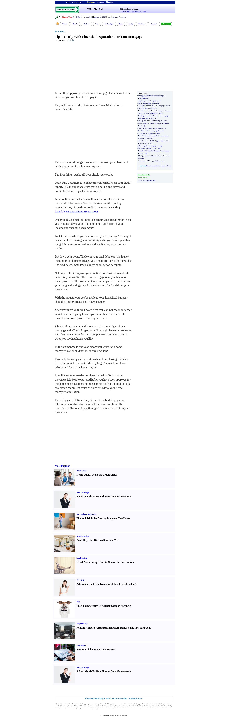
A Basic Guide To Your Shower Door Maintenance (104, 496)
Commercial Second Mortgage (149, 123)
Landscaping (82, 558)
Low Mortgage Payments (117, 17)
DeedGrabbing (143, 98)
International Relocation (87, 514)
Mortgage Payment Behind (147, 156)
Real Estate (81, 645)
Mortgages (81, 580)
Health (75, 24)
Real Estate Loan (144, 111)
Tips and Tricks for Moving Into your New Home (103, 518)
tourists (122, 708)
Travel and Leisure (74, 704)
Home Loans (82, 470)
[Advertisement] (81, 67)
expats (116, 708)
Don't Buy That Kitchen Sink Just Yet (97, 540)
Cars (97, 24)
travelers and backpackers (105, 708)
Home (121, 24)
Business (141, 24)
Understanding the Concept (160, 111)
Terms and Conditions (121, 715)
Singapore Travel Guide (129, 706)
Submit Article (135, 698)
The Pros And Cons (140, 627)
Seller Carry (142, 113)
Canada (143, 708)
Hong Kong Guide (79, 708)
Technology (109, 24)
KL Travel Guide (166, 706)
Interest (154, 24)
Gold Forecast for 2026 (97, 17)
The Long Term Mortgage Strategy (150, 146)
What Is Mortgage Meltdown (148, 103)
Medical (86, 24)
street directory (119, 704)
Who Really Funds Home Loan (149, 148)
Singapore (91, 2)
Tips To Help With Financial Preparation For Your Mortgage (98, 37)
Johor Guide (69, 708)
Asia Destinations (102, 706)
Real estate (150, 704)
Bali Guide (140, 706)
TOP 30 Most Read (95, 9)
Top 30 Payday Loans (80, 17)
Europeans (159, 708)
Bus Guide (91, 706)
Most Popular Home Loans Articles (158, 166)
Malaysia (109, 2)
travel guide (113, 706)
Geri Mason (62, 40)
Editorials (59, 31)
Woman (166, 24)
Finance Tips (67, 17)
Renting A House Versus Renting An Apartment (102, 627)
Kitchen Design (83, 536)
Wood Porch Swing (87, 562)
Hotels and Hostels (129, 704)
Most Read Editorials (116, 698)
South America (150, 708)
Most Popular (62, 465)
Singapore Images (141, 704)
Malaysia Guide (60, 708)
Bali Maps (147, 706)
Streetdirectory (109, 715)
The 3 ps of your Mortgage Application (152, 128)
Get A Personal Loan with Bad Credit (133, 11)
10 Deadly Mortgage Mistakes (149, 133)
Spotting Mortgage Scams (147, 108)
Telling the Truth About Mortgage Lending (153, 121)
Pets (78, 602)
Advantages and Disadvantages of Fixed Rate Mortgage (107, 584)
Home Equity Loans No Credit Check (97, 474)
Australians (168, 708)
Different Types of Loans (129, 9)
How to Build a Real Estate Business (96, 649)
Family (130, 24)
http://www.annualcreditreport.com (76, 211)
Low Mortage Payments (147, 180)
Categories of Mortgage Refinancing (151, 161)
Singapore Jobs (60, 710)
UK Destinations (156, 706)
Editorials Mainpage (95, 698)
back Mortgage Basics (155, 113)
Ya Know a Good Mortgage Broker (150, 131)
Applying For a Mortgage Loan (149, 101)
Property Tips (82, 623)
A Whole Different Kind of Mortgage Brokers (154, 106)
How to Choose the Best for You (116, 562)
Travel (64, 24)
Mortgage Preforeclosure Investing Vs (151, 96)
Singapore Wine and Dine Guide (77, 706)
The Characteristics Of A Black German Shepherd (104, 605)
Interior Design (83, 492)
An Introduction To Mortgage (148, 141)
